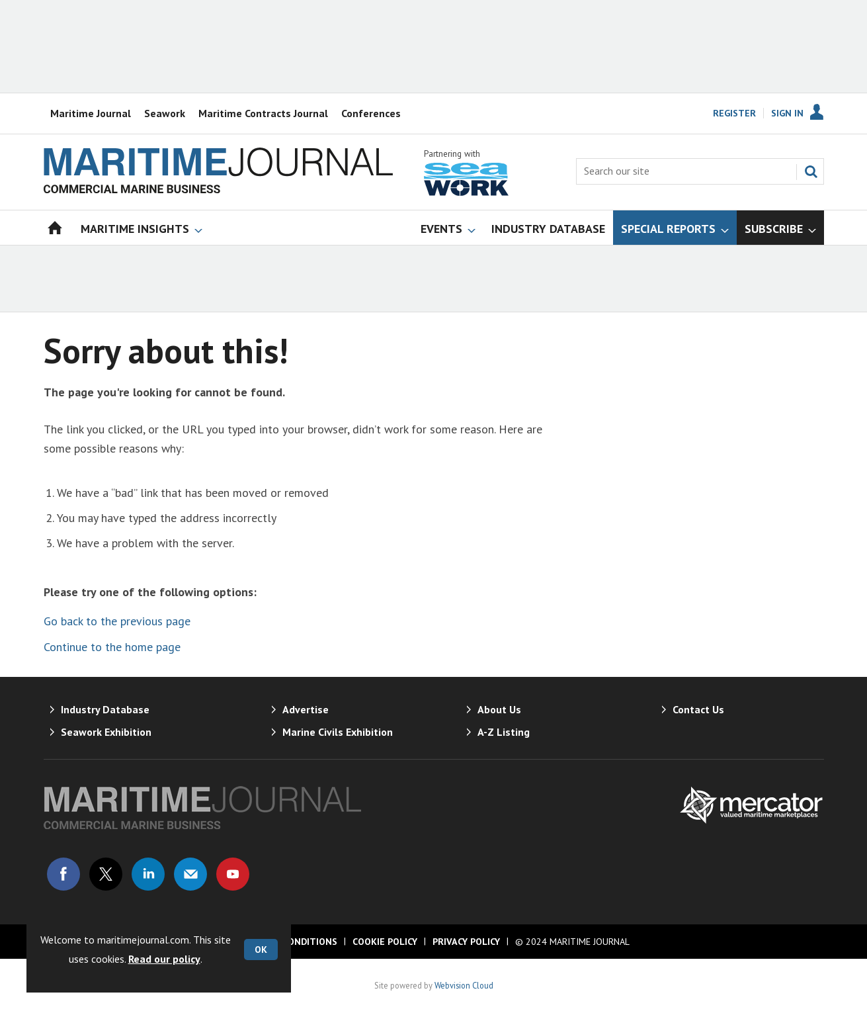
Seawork (164, 113)
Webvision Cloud (463, 985)
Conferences (371, 113)
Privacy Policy (466, 942)
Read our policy (164, 958)
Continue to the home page (112, 646)
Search (810, 171)
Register (734, 113)
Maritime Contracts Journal (263, 113)
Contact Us (698, 709)
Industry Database (105, 709)
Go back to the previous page (117, 621)
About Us (499, 709)
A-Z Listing (503, 731)
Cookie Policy (384, 942)
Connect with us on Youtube (233, 874)
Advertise (305, 709)
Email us (190, 874)
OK (261, 949)
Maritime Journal (90, 113)
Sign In (787, 113)
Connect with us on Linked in (148, 874)
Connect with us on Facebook (63, 874)
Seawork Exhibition (106, 731)
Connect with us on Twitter (106, 874)
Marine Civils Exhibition (337, 731)
